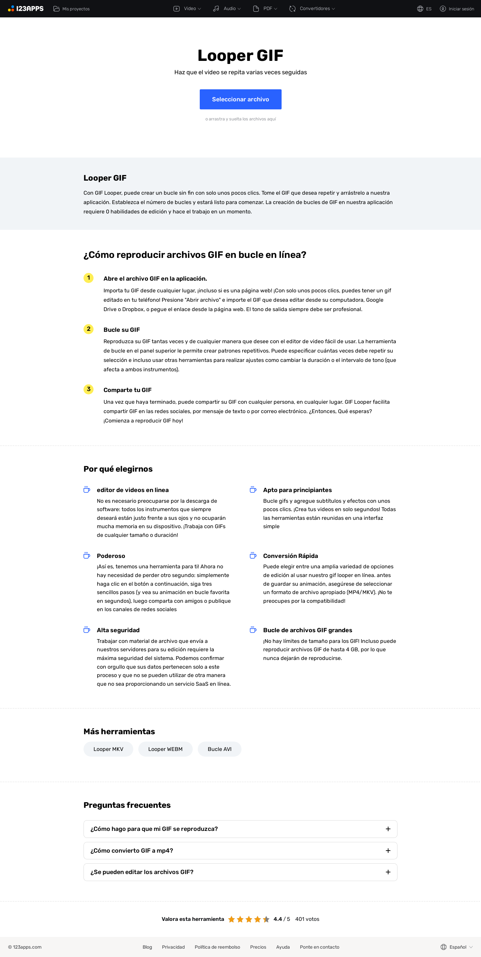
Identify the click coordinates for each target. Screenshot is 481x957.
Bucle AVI (219, 749)
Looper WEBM (165, 749)
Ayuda (283, 947)
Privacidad (173, 947)
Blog (147, 947)
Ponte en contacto (319, 947)
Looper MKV (108, 749)
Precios (258, 947)
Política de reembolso (217, 947)
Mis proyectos (71, 8)
